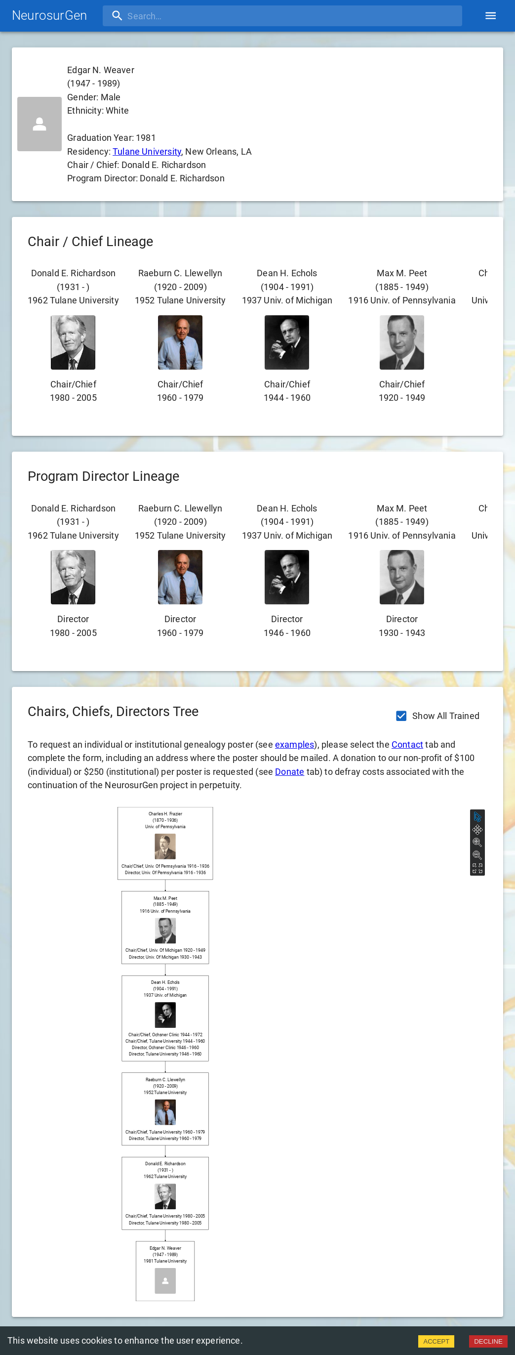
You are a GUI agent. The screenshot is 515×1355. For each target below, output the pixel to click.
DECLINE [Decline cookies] (488, 1341)
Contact (407, 744)
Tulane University (147, 151)
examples (294, 744)
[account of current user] (490, 15)
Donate (289, 771)
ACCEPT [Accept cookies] (436, 1341)
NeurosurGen (49, 15)
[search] (166, 15)
